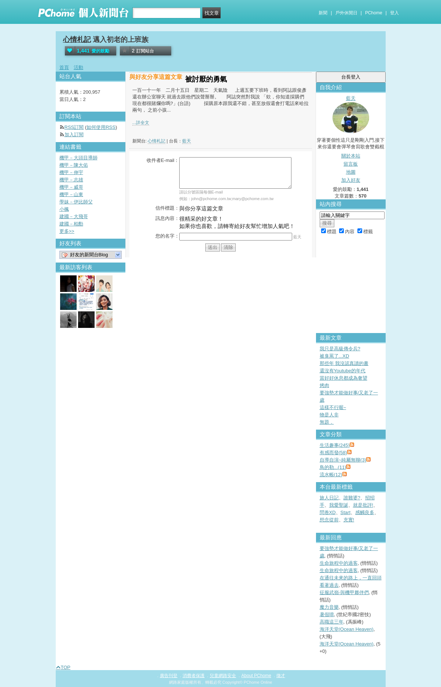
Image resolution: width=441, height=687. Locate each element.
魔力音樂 (329, 607)
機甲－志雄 (71, 179)
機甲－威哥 (71, 187)
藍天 (186, 141)
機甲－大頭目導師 (78, 157)
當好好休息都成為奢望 (343, 378)
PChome (373, 12)
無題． (327, 422)
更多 (66, 231)
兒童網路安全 (223, 675)
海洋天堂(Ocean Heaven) (347, 629)
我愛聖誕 (338, 505)
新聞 (323, 12)
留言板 (350, 164)
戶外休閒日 (346, 12)
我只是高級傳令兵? (340, 348)
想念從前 (329, 520)
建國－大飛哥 (73, 216)
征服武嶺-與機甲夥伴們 (344, 592)
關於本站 (350, 156)
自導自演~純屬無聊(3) (343, 460)
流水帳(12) (331, 474)
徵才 (280, 675)
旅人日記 (329, 497)
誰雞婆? (351, 497)
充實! (348, 520)
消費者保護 (194, 675)
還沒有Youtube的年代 (342, 370)
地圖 (351, 172)
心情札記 (77, 39)
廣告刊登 (168, 675)
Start (345, 512)
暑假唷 (327, 614)
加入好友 (350, 180)
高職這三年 (331, 622)
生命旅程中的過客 (339, 563)
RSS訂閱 (74, 127)
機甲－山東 (71, 194)
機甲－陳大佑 (73, 165)
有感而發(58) (333, 452)
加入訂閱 (74, 134)
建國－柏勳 (71, 224)
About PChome (256, 675)
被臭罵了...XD (334, 356)
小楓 (64, 209)
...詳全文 (140, 122)
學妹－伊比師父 (76, 202)
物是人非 (329, 414)
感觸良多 (364, 512)
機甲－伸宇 (71, 172)
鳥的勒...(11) (333, 467)
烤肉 (324, 385)
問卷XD (328, 512)
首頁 (64, 67)
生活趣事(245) (335, 445)
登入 (394, 12)
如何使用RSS (101, 127)
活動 (78, 67)
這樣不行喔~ (333, 407)
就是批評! (363, 505)
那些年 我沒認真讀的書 (344, 363)
